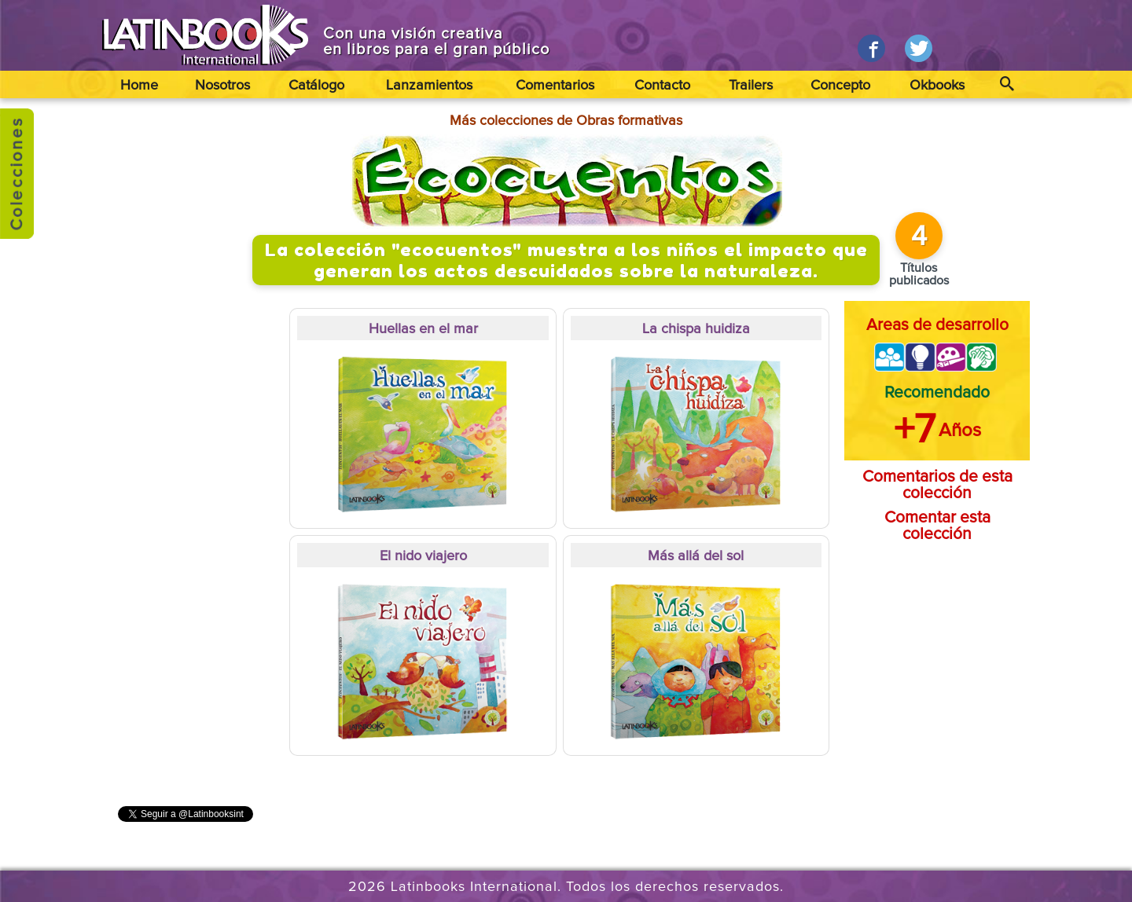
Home (139, 86)
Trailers (751, 86)
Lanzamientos (429, 86)
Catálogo (316, 86)
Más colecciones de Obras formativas (566, 121)
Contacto (662, 86)
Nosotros (222, 86)
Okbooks (937, 86)
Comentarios (555, 86)
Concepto (840, 86)
